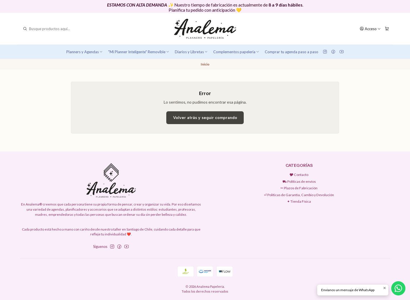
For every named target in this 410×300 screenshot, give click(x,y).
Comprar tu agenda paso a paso (291, 52)
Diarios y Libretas (191, 52)
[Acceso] (370, 28)
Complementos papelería (236, 52)
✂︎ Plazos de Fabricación (298, 188)
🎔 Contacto (299, 174)
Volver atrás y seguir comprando (205, 117)
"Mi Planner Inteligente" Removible (139, 52)
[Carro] (387, 28)
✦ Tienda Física (299, 201)
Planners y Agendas (84, 52)
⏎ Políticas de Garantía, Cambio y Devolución (299, 195)
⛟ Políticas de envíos (299, 181)
